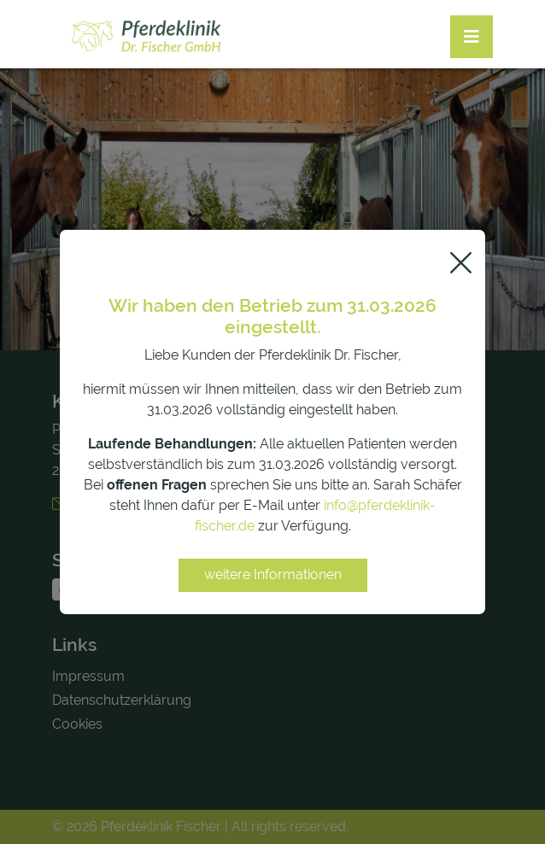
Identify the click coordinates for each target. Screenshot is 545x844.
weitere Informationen (273, 574)
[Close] (461, 262)
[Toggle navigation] (471, 36)
